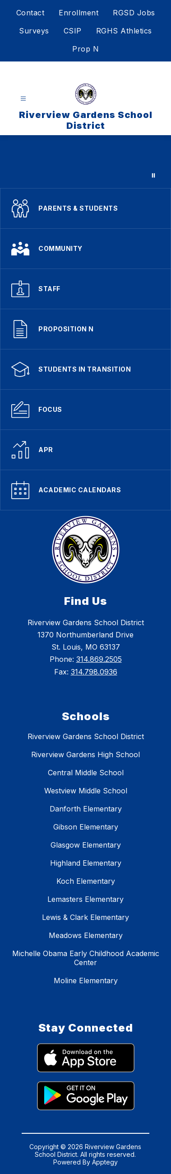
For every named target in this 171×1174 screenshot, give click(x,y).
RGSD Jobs (134, 12)
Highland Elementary (85, 863)
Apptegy (105, 1162)
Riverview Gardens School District (86, 736)
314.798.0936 (94, 671)
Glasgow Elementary (86, 844)
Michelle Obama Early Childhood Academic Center (85, 958)
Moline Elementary (86, 980)
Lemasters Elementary (85, 899)
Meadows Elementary (86, 935)
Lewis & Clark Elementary (85, 917)
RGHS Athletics (124, 30)
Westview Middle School (85, 790)
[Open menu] (23, 99)
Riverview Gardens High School (85, 754)
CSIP (73, 30)
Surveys (34, 30)
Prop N (85, 48)
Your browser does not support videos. (85, 161)
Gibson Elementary (85, 826)
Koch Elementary (85, 881)
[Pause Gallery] (153, 175)
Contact (30, 12)
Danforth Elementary (86, 808)
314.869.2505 (99, 659)
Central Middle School (86, 772)
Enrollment (78, 12)
